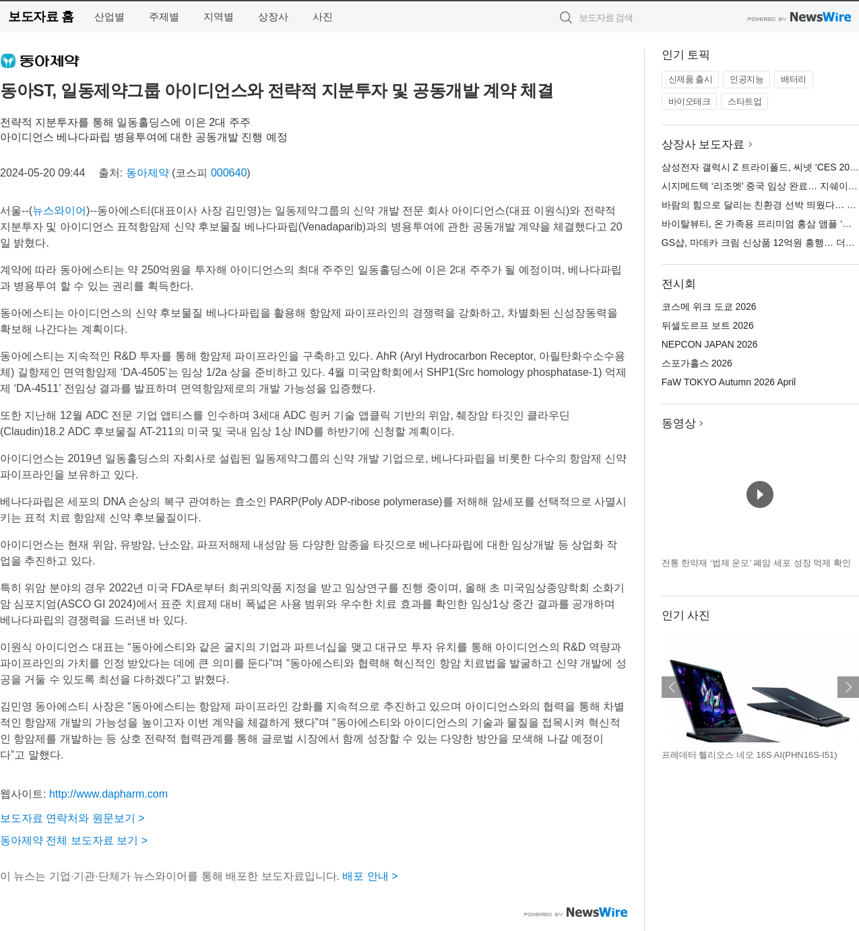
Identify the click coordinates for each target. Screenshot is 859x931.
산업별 (109, 16)
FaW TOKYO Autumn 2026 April (729, 382)
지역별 (218, 16)
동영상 (679, 423)
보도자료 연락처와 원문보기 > (72, 818)
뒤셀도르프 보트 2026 (708, 325)
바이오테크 (689, 101)
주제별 (164, 16)
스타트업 (744, 101)
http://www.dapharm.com (108, 794)
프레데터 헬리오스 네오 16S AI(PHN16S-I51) (749, 755)
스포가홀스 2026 (697, 363)
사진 (323, 16)
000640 (229, 173)
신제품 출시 (690, 79)
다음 (848, 687)
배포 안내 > (369, 876)
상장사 (273, 16)
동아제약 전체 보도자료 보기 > (74, 840)
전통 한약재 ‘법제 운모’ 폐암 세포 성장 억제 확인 (756, 563)
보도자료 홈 (40, 16)
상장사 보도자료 (703, 144)
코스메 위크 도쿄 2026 (709, 306)
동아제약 (147, 173)
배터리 (793, 79)
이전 (672, 687)
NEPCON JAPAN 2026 (710, 344)
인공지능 (746, 79)
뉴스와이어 (59, 210)
